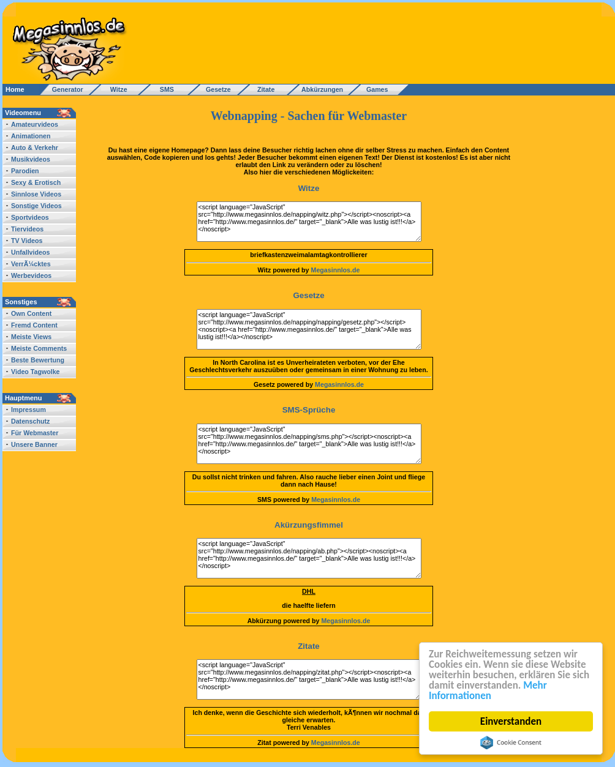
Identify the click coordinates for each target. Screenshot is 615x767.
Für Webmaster (34, 432)
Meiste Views (31, 336)
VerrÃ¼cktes (31, 264)
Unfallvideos (30, 252)
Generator (62, 89)
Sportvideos (30, 217)
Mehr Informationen (488, 690)
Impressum (28, 409)
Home (15, 89)
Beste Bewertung (37, 360)
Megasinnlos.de (335, 270)
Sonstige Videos (36, 205)
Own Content (31, 313)
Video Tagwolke (35, 371)
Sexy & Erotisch (36, 182)
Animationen (31, 136)
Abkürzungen (322, 89)
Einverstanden (510, 721)
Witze (115, 89)
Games (375, 89)
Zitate (263, 89)
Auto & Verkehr (34, 147)
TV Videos (26, 240)
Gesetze (216, 89)
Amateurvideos (34, 124)
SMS (163, 89)
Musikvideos (30, 159)
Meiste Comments (39, 348)
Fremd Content (34, 325)
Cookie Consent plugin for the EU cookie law (510, 742)
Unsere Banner (34, 444)
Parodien (25, 170)
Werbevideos (31, 275)
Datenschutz (30, 421)
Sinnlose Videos (36, 194)
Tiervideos (27, 229)
